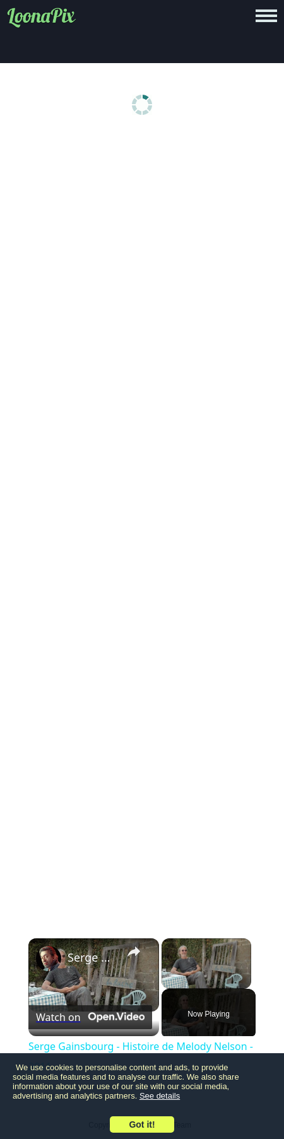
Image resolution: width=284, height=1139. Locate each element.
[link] (48, 958)
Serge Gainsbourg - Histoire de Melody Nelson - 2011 (92, 957)
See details (159, 1096)
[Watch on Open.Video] (90, 1017)
